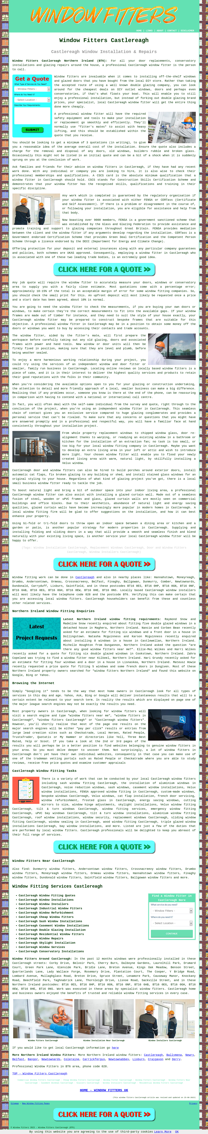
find (25, 869)
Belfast (18, 1059)
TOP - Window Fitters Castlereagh (39, 1073)
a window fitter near (78, 658)
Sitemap (15, 1103)
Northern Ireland (100, 1055)
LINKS (149, 30)
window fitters (128, 1055)
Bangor (33, 1059)
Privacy (193, 1103)
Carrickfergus (94, 1059)
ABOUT (160, 30)
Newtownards (50, 1059)
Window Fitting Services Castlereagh (57, 886)
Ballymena (174, 1055)
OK (177, 1131)
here (115, 1047)
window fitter (160, 65)
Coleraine (71, 1059)
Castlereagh (84, 577)
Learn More (162, 1131)
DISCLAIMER (187, 30)
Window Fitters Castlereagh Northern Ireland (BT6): (59, 60)
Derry (176, 1059)
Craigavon (155, 1059)
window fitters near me (110, 649)
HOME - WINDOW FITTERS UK (104, 1090)
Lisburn (139, 1059)
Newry (189, 1055)
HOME (139, 30)
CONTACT (172, 30)
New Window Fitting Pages (36, 1103)
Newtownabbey (118, 1059)
